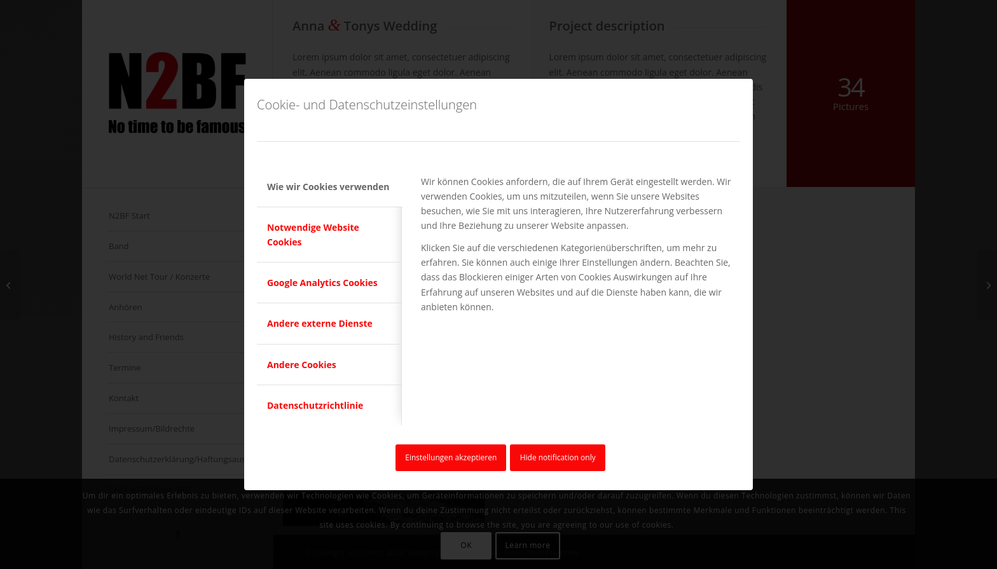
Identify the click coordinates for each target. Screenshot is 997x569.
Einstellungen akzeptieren (451, 457)
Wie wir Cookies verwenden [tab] (328, 187)
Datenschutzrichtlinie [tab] (315, 405)
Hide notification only (558, 457)
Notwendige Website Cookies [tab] (313, 234)
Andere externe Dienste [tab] (320, 323)
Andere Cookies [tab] (301, 365)
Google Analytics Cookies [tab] (322, 283)
